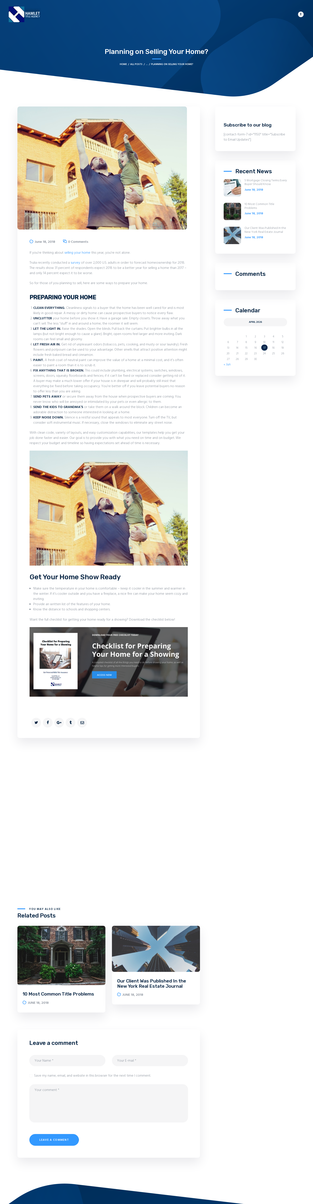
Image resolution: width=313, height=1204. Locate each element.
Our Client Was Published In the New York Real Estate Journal (151, 983)
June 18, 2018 (45, 242)
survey (75, 263)
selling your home (77, 253)
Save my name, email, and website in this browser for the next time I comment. (92, 1075)
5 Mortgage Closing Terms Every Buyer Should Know (266, 183)
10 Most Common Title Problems (58, 993)
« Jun (227, 364)
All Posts (136, 64)
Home (123, 64)
